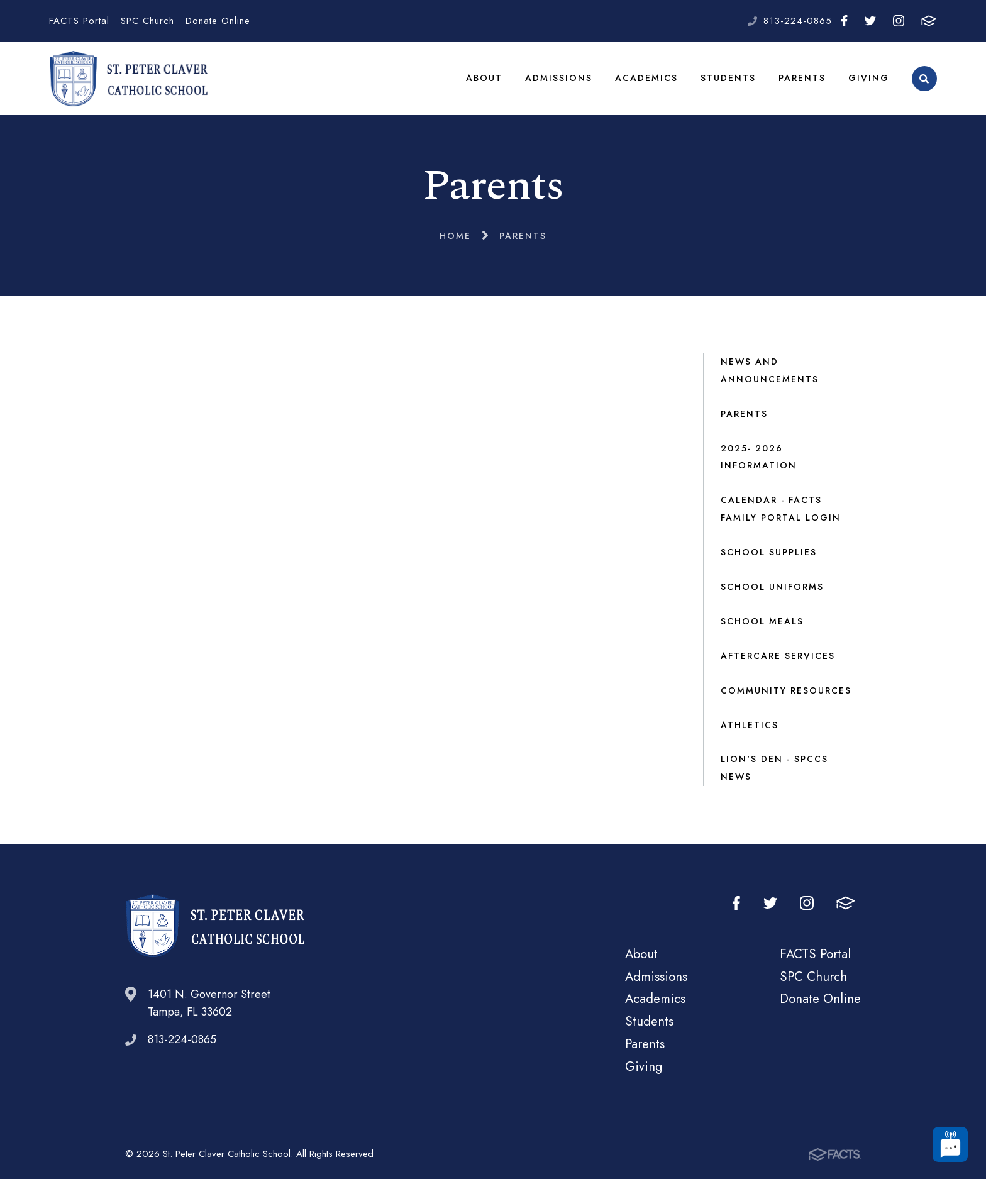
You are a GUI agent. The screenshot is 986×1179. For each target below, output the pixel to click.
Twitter (870, 20)
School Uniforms (772, 586)
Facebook (844, 20)
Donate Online (218, 21)
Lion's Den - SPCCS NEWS (774, 768)
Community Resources (786, 690)
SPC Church (147, 21)
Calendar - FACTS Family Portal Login (781, 509)
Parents (802, 78)
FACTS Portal (79, 21)
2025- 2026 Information (759, 457)
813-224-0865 (797, 21)
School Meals (762, 621)
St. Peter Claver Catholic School (128, 78)
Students (728, 78)
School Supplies (769, 552)
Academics (646, 78)
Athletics (749, 725)
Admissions (558, 78)
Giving (868, 78)
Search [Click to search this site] (924, 79)
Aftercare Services (778, 656)
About (484, 78)
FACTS (928, 20)
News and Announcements (770, 370)
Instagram (898, 20)
